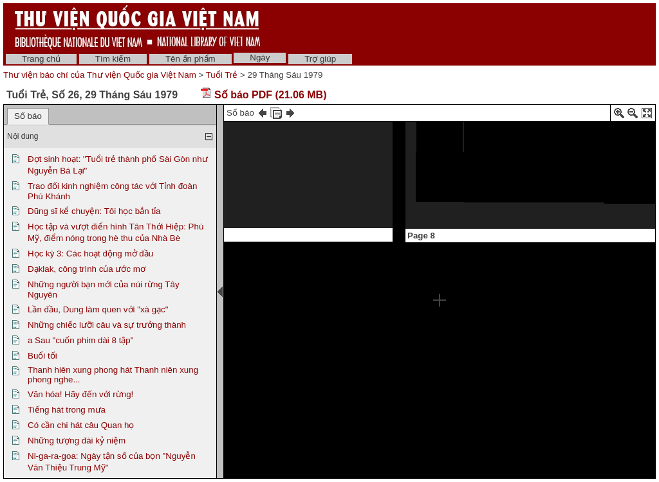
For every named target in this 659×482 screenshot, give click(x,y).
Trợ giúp (320, 59)
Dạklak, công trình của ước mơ (86, 269)
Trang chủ (41, 59)
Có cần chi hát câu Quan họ (81, 425)
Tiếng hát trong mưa (67, 410)
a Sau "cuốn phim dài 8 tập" (81, 340)
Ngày (260, 57)
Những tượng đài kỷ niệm (76, 440)
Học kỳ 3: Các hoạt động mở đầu (90, 253)
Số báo (28, 116)
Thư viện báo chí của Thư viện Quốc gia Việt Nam (99, 75)
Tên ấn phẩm (190, 59)
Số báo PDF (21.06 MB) (263, 94)
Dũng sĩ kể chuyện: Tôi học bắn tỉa (94, 211)
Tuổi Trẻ (222, 75)
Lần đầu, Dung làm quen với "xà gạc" (98, 309)
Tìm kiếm (113, 59)
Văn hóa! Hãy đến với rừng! (80, 394)
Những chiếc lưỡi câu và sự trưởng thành (107, 325)
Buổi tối (42, 356)
